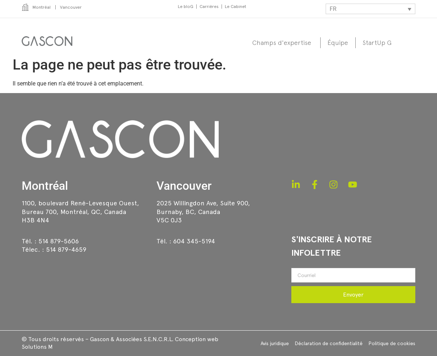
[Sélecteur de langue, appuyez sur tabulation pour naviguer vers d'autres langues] (370, 9)
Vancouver (184, 186)
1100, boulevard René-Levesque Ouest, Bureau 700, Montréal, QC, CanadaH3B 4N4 (80, 211)
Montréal (45, 186)
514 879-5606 (58, 241)
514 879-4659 (66, 249)
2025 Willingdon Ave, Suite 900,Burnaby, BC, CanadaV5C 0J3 (203, 211)
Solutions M (37, 346)
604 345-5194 (194, 241)
